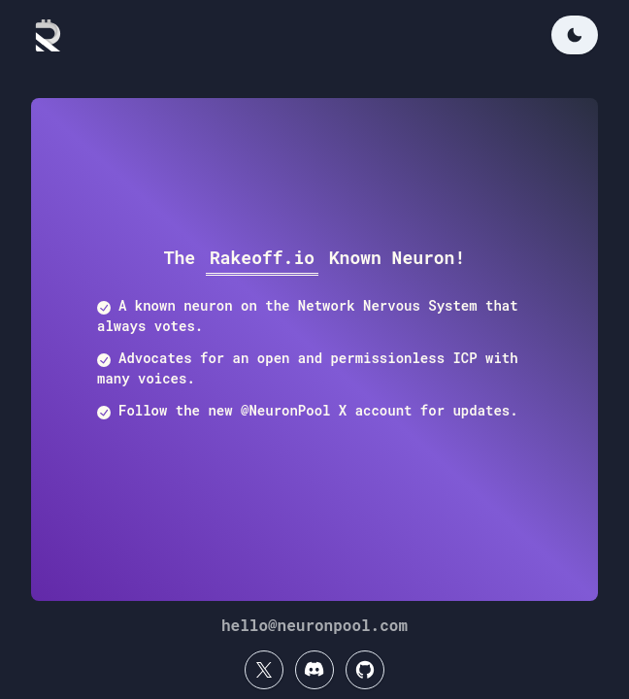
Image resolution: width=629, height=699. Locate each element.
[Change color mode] (574, 35)
